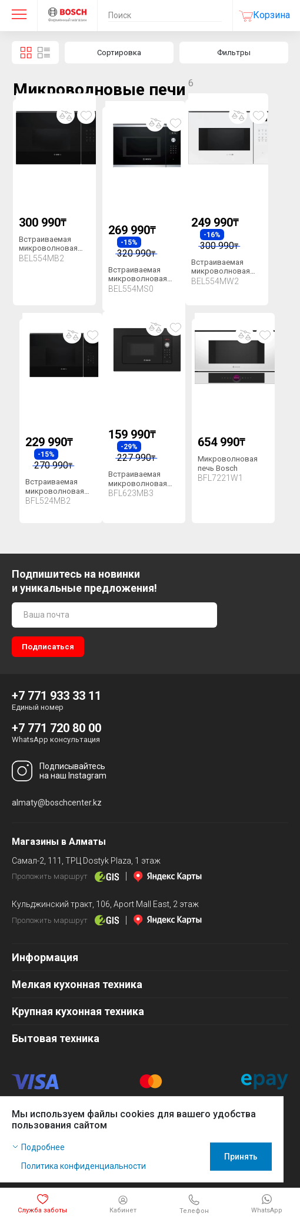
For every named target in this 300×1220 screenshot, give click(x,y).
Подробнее (43, 1147)
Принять (257, 1156)
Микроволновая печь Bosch (228, 463)
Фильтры (234, 52)
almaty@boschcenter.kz (57, 802)
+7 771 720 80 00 (56, 728)
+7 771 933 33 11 (56, 696)
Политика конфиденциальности (83, 1166)
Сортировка (119, 52)
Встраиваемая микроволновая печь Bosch (48, 248)
